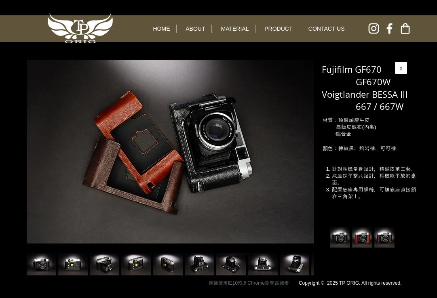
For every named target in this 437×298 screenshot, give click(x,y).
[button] (73, 264)
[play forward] (303, 264)
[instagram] (374, 28)
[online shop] (405, 28)
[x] (401, 68)
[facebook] (389, 28)
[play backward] (37, 264)
